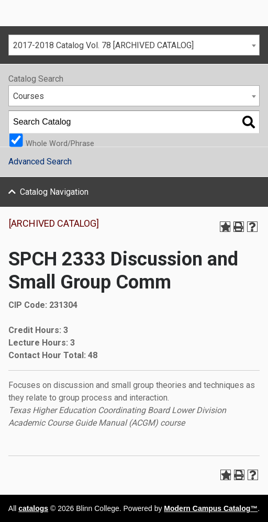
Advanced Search (40, 161)
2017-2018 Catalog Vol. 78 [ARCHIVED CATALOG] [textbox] (103, 45)
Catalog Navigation (54, 192)
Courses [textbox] (28, 96)
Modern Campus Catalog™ (211, 508)
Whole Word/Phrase (60, 143)
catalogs (33, 508)
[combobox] (134, 45)
